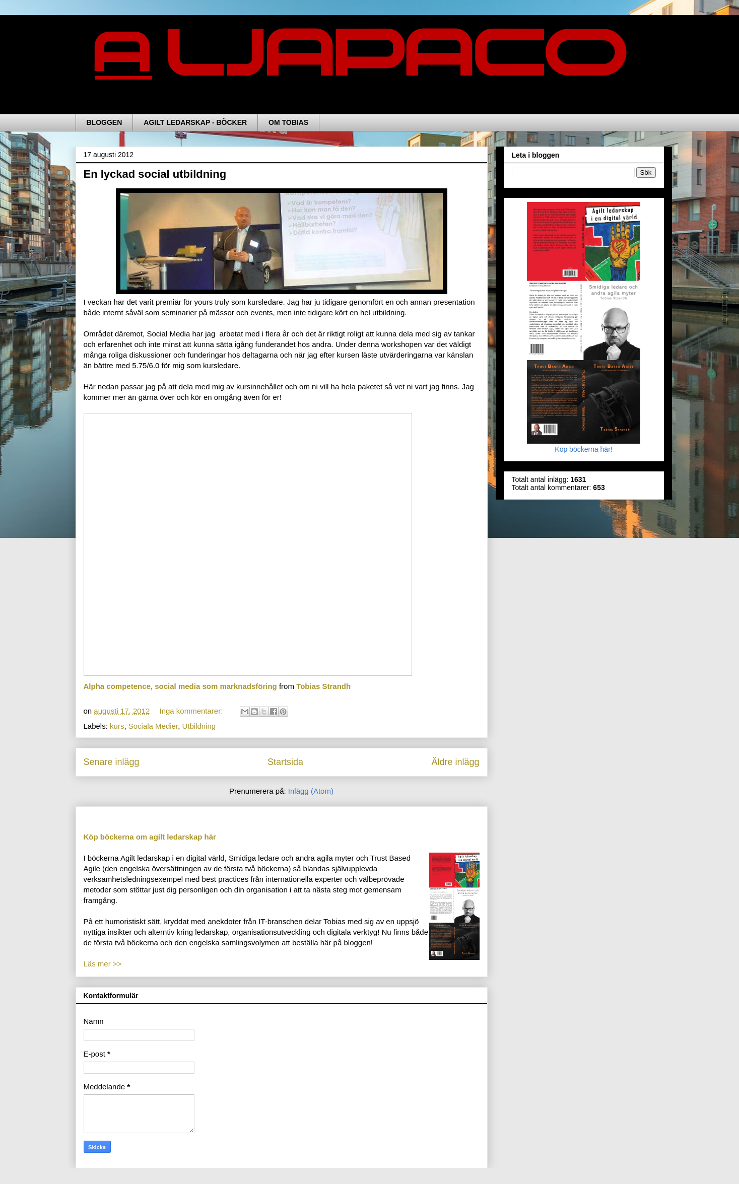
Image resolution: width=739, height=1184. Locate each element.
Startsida (285, 762)
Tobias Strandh (323, 686)
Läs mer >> (103, 963)
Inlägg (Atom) (310, 791)
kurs (117, 726)
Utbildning (199, 726)
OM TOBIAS (288, 122)
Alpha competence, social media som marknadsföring (180, 686)
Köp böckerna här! (583, 445)
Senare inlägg (112, 762)
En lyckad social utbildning (155, 174)
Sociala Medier (153, 726)
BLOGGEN (104, 122)
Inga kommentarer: (192, 711)
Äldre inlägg (455, 762)
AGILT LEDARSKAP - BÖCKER (195, 122)
